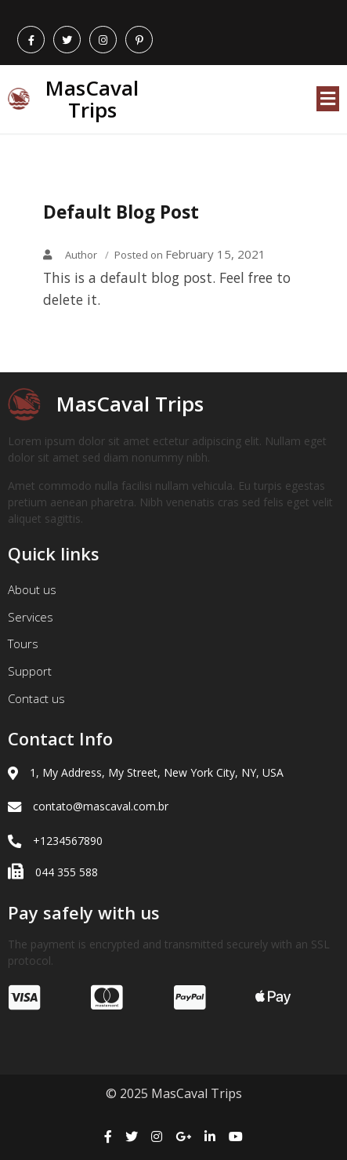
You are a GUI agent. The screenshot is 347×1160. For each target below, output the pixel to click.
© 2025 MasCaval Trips (174, 1093)
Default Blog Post (121, 212)
